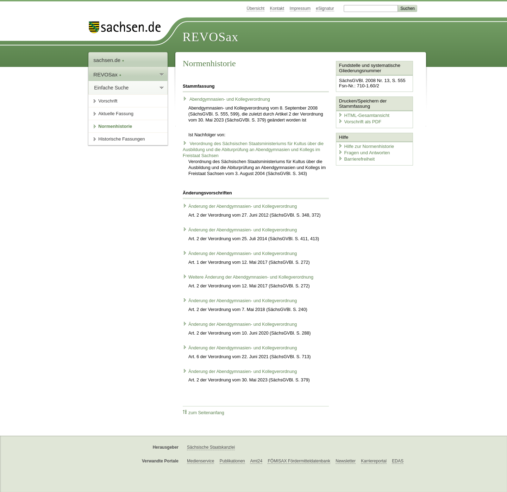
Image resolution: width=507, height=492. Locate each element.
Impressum (300, 8)
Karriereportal (374, 461)
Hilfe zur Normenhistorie (365, 145)
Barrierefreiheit (356, 157)
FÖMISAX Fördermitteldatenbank (299, 461)
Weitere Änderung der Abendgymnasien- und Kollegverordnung (248, 277)
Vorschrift (107, 101)
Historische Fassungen (121, 139)
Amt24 (256, 461)
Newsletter (346, 461)
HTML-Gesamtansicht (363, 114)
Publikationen (232, 461)
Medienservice (200, 461)
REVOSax (210, 37)
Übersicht (255, 8)
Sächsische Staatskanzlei (211, 447)
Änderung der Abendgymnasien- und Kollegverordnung (240, 206)
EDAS (397, 461)
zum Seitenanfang (203, 412)
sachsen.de (108, 60)
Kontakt (277, 8)
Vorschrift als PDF (359, 121)
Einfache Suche (111, 88)
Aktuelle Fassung (115, 113)
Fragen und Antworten (363, 151)
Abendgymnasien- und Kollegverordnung (226, 99)
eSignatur (325, 8)
